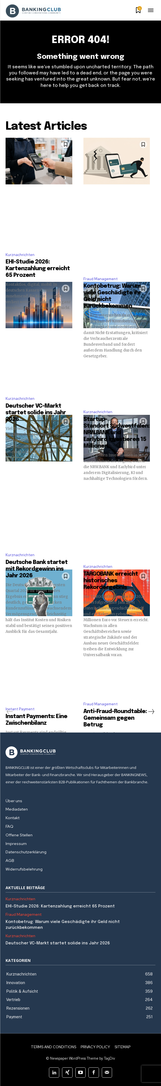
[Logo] (80, 752)
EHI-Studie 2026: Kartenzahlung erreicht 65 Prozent (38, 268)
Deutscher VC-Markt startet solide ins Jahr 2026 (36, 412)
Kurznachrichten (20, 254)
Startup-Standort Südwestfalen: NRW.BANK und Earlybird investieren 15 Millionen (116, 433)
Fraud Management (100, 279)
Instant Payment (20, 709)
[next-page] (151, 712)
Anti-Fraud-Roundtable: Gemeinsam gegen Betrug (115, 718)
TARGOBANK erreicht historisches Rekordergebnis (110, 580)
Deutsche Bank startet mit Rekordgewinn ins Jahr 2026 (37, 569)
